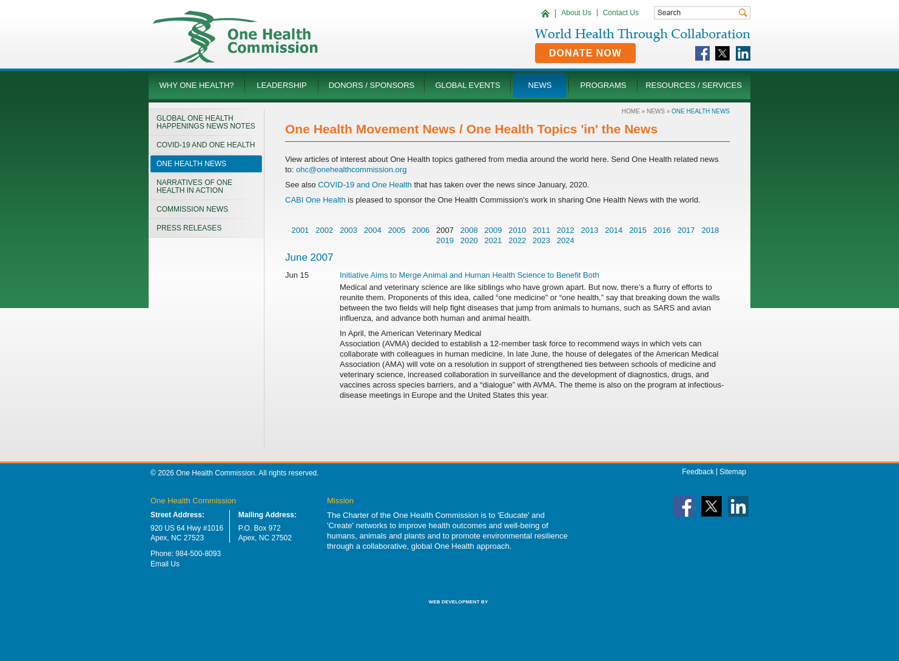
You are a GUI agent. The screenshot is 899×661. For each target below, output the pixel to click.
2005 (396, 230)
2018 (710, 230)
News (656, 111)
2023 (541, 240)
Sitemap (732, 471)
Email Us (165, 564)
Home (631, 111)
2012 (565, 230)
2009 (493, 230)
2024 (565, 240)
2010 (517, 230)
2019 (445, 240)
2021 (493, 240)
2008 (469, 230)
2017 (686, 230)
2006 (420, 230)
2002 (324, 230)
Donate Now (585, 53)
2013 (590, 230)
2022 (517, 240)
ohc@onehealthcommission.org (351, 169)
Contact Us (621, 12)
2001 (300, 230)
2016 (662, 230)
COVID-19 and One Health (364, 184)
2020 (469, 240)
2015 (638, 230)
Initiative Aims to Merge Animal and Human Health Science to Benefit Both (469, 275)
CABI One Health (315, 199)
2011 (541, 230)
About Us (576, 12)
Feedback (698, 471)
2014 (613, 230)
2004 (373, 230)
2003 (348, 230)
